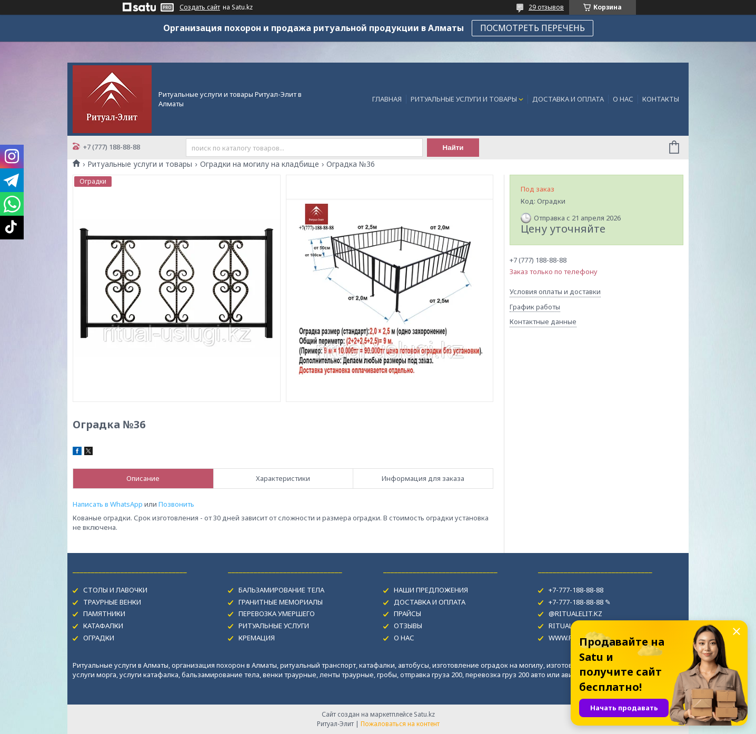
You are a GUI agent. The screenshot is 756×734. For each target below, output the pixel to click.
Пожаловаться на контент (400, 723)
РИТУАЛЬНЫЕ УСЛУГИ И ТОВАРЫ (464, 99)
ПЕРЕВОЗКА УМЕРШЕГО (276, 613)
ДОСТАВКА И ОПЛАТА (568, 99)
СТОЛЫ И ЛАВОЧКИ (115, 590)
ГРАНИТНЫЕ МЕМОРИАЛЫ (280, 602)
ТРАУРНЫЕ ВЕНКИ (112, 602)
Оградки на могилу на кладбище (259, 164)
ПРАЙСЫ (407, 613)
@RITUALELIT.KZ (575, 613)
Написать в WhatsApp (108, 504)
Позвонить (176, 504)
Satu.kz (424, 714)
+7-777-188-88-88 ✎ (580, 602)
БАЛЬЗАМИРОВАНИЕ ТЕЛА (281, 590)
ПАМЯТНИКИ (104, 613)
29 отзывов (546, 7)
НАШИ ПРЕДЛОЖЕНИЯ (431, 590)
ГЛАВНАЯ (387, 99)
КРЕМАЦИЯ (256, 637)
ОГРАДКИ (98, 637)
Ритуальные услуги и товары (139, 164)
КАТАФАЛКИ (103, 625)
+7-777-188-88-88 (576, 590)
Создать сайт (200, 7)
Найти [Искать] (453, 148)
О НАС (623, 99)
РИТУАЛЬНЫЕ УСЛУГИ (273, 625)
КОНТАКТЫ (660, 99)
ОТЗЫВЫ (408, 625)
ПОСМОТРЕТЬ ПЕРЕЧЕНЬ (532, 28)
